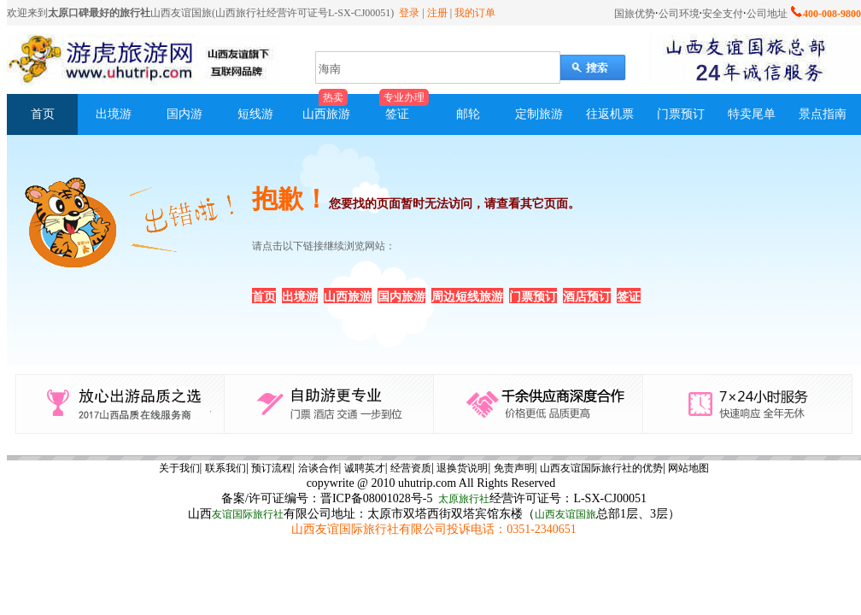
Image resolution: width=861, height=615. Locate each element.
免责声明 (514, 468)
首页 (264, 296)
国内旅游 (401, 296)
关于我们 (179, 468)
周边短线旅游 (467, 296)
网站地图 (688, 468)
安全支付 (722, 14)
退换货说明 (462, 468)
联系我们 (225, 468)
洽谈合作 (318, 468)
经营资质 (410, 468)
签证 (629, 296)
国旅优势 (634, 14)
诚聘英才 (364, 468)
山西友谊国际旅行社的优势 (601, 468)
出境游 (300, 296)
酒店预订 (587, 296)
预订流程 (271, 468)
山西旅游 (348, 296)
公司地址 (767, 14)
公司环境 (679, 14)
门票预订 (533, 296)
